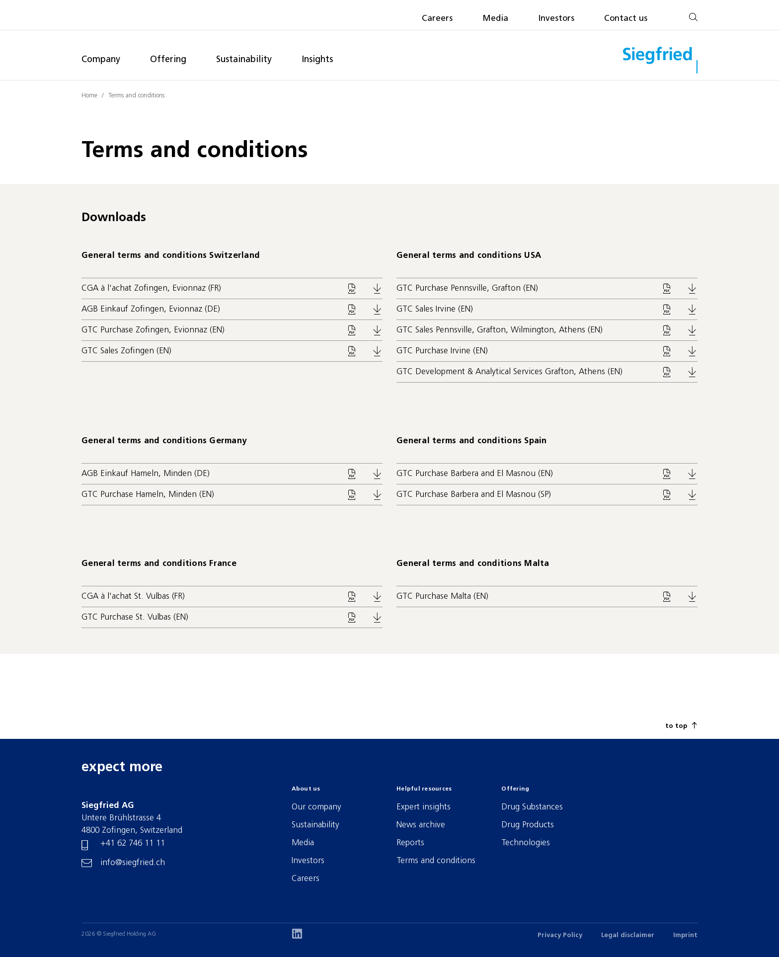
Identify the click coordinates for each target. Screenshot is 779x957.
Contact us (625, 18)
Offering (168, 60)
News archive (420, 825)
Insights (317, 60)
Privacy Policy (560, 935)
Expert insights (423, 807)
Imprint (685, 935)
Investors (556, 18)
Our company (316, 807)
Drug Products (527, 825)
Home (89, 95)
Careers (437, 18)
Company (100, 60)
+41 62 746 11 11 (132, 843)
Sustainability (244, 60)
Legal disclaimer (627, 935)
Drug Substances (532, 807)
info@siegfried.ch (132, 863)
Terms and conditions (136, 95)
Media (495, 18)
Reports (410, 843)
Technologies (525, 843)
